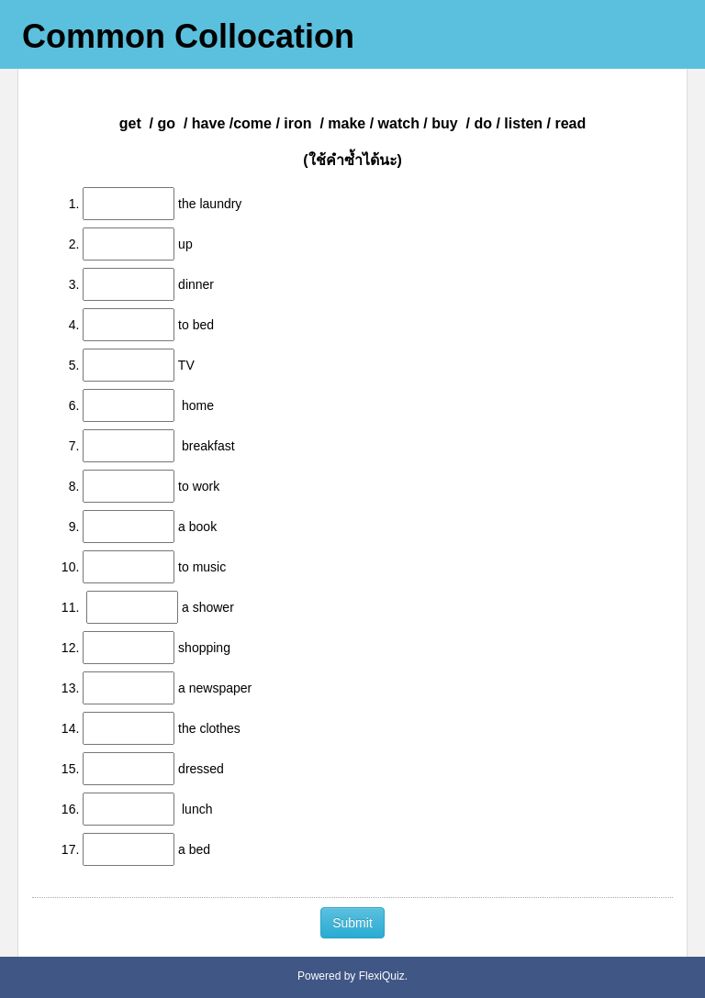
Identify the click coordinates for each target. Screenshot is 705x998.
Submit (352, 922)
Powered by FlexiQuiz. (352, 976)
